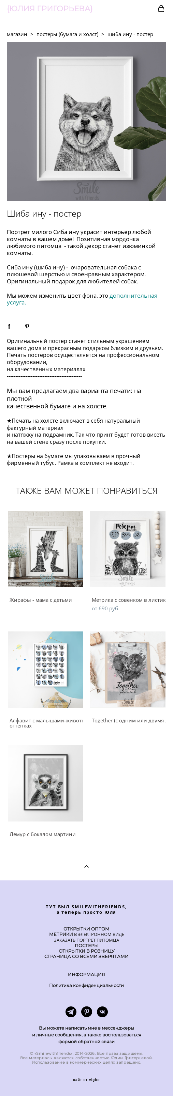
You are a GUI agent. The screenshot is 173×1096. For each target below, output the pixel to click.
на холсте (92, 406)
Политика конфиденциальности (86, 985)
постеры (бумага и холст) (67, 34)
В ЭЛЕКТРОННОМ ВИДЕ (98, 934)
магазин (17, 34)
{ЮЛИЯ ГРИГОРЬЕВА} (49, 9)
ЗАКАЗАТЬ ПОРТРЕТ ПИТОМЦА (86, 940)
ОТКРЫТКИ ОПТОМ (86, 928)
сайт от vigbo (86, 1080)
